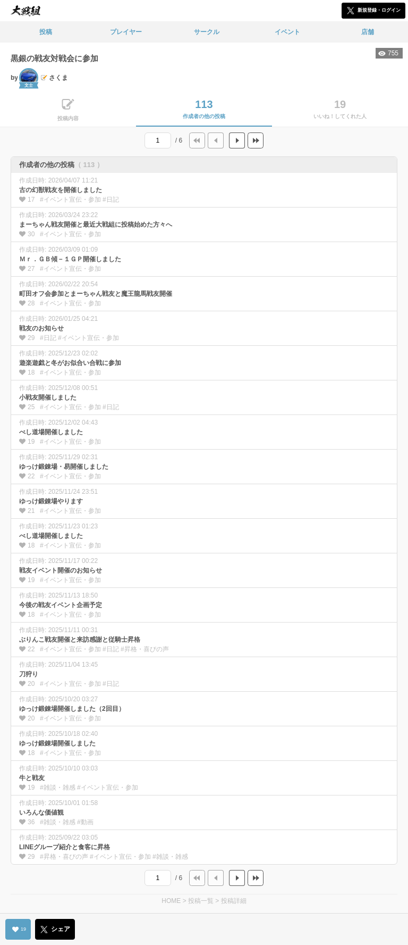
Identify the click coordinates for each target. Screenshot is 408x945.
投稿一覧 (201, 901)
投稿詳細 (233, 901)
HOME (171, 901)
